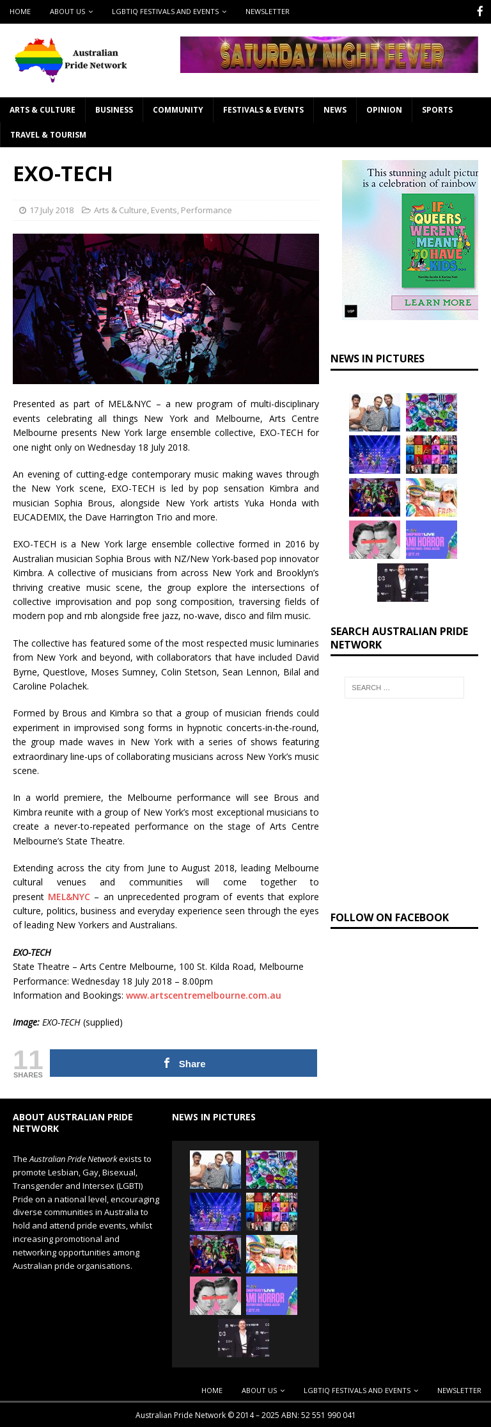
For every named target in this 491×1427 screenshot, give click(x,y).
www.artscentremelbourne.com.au (203, 994)
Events (164, 208)
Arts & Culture (42, 108)
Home (20, 11)
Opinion (384, 108)
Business (114, 108)
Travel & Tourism (48, 133)
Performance (206, 208)
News (335, 108)
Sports (437, 108)
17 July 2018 (51, 208)
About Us (67, 11)
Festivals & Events (263, 108)
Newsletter (268, 11)
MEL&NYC (69, 895)
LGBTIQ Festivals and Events (165, 11)
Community (178, 108)
